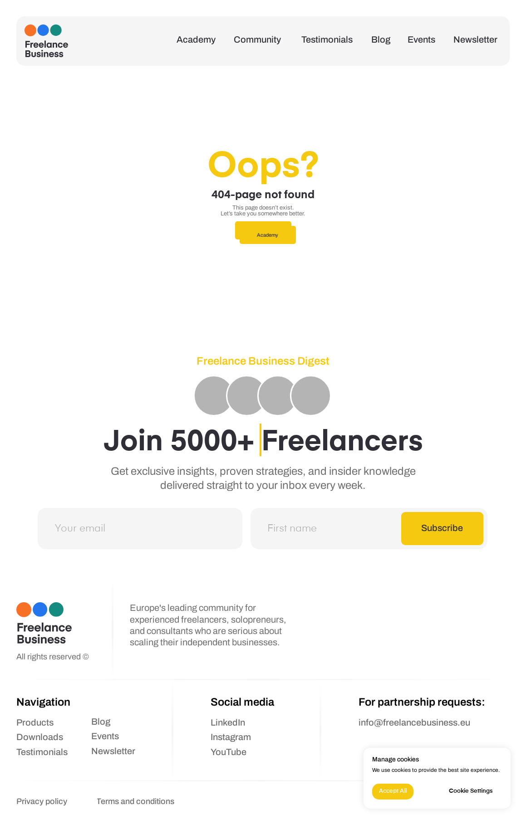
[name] (367, 528)
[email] (140, 528)
